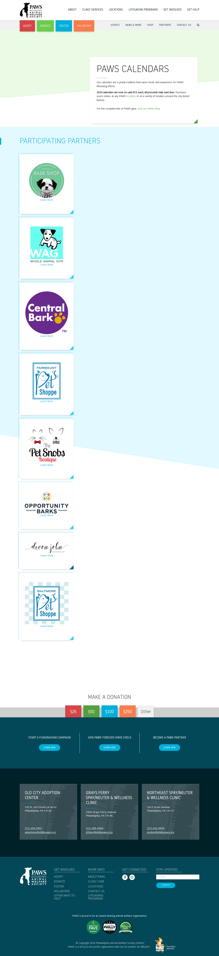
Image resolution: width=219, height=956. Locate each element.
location (130, 96)
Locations (95, 886)
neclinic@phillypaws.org (160, 832)
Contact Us (96, 891)
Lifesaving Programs (95, 897)
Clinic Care (96, 881)
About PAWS (96, 876)
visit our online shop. (149, 108)
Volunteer (61, 891)
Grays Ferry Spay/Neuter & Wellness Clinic (109, 798)
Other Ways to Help (64, 897)
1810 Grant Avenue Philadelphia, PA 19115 (160, 808)
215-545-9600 (155, 828)
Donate (59, 881)
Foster (59, 886)
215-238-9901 (33, 828)
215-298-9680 (94, 828)
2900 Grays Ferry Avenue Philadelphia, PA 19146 (101, 813)
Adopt (58, 876)
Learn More (46, 199)
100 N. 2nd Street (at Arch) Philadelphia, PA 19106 (40, 808)
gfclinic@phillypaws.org (99, 832)
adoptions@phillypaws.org (40, 832)
